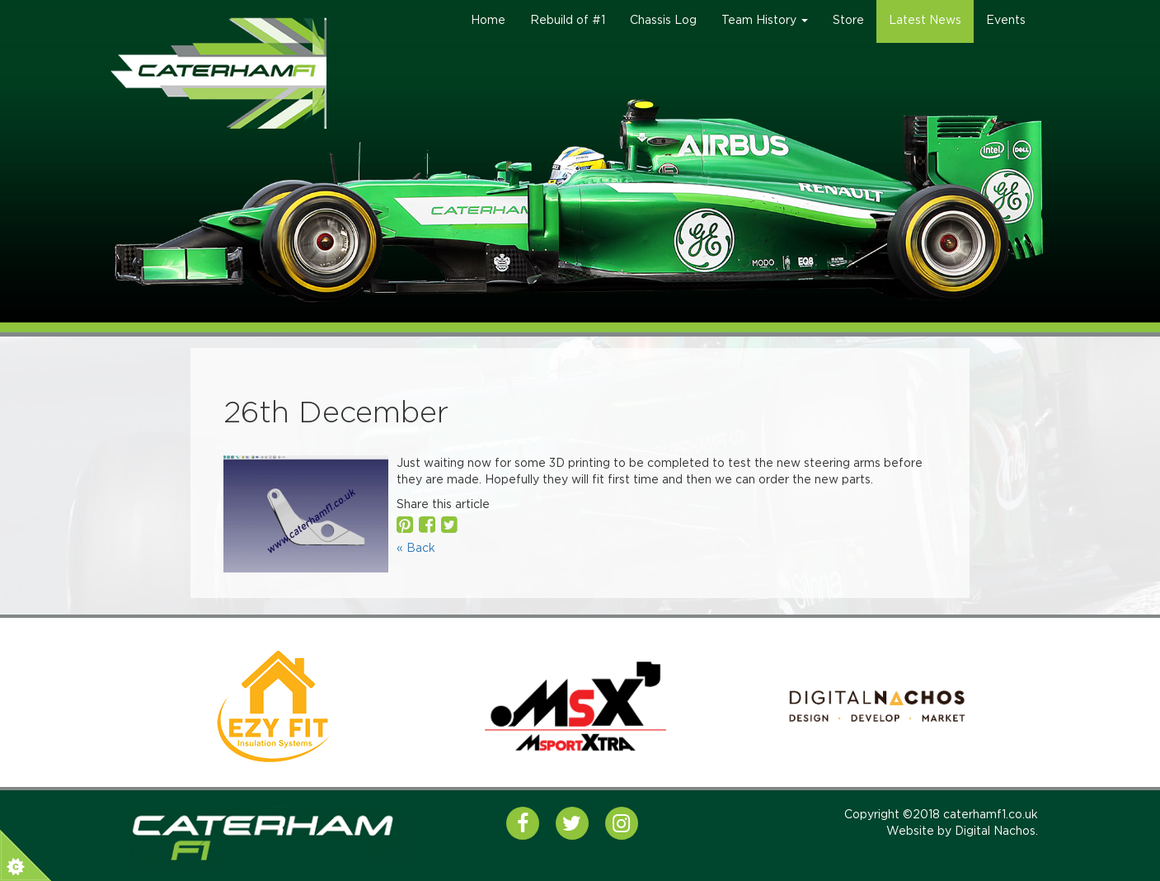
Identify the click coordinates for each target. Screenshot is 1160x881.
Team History (764, 20)
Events (1006, 20)
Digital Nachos (995, 831)
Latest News (925, 20)
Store (848, 20)
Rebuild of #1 (567, 20)
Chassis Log (663, 20)
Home (488, 20)
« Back (416, 548)
